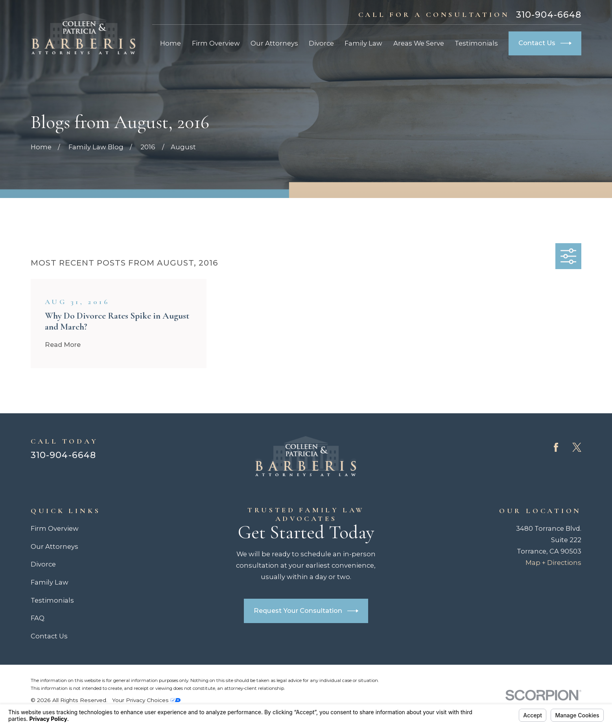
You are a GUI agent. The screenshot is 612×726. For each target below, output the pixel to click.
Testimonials (52, 600)
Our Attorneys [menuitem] (274, 43)
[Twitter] (576, 447)
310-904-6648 (548, 15)
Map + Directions (553, 562)
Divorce (43, 564)
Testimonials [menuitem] (476, 43)
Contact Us (544, 43)
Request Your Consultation (306, 610)
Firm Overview (55, 528)
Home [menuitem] (170, 43)
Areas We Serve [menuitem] (418, 43)
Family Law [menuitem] (363, 43)
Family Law (49, 582)
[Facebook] (555, 447)
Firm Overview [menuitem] (216, 43)
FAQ (37, 618)
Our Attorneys (54, 546)
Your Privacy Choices (146, 700)
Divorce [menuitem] (321, 43)
